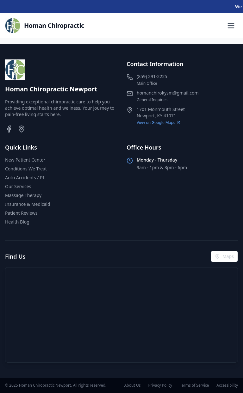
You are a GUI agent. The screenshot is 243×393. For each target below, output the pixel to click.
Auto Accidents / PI (24, 178)
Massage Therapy (23, 195)
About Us (132, 385)
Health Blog (17, 222)
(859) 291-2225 (152, 76)
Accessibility (227, 385)
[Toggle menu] (231, 26)
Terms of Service (194, 385)
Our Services (18, 186)
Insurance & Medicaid (27, 204)
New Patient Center (25, 160)
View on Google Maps (158, 122)
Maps (224, 256)
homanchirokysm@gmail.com (167, 93)
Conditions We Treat (26, 169)
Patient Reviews (21, 213)
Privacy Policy (160, 385)
